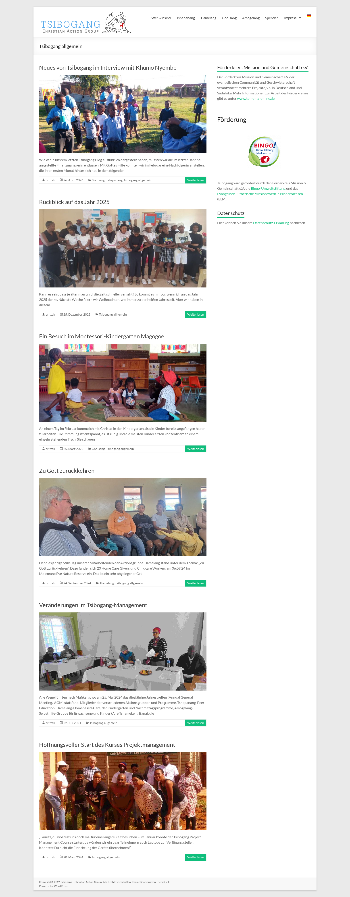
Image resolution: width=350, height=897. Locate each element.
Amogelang (251, 18)
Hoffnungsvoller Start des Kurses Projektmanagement (107, 744)
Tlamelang (208, 18)
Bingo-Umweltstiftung (268, 188)
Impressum (292, 18)
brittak (50, 180)
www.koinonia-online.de (256, 98)
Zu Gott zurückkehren (66, 470)
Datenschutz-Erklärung (271, 223)
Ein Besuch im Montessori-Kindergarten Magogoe (101, 336)
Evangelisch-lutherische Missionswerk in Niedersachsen (260, 193)
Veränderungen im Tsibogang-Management (93, 604)
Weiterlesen (195, 180)
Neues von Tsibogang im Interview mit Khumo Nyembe (108, 67)
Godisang (229, 18)
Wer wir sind (161, 18)
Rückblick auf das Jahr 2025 (74, 201)
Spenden (272, 18)
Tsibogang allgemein (138, 180)
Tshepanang (185, 18)
